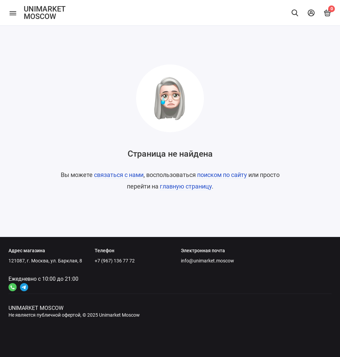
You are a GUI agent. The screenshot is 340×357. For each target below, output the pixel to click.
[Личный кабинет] (311, 13)
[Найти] (295, 13)
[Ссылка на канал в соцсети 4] (12, 287)
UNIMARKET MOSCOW (44, 13)
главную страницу (186, 186)
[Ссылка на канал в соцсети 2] (24, 287)
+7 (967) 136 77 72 (115, 260)
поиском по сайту (222, 174)
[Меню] (12, 12)
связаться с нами (119, 174)
